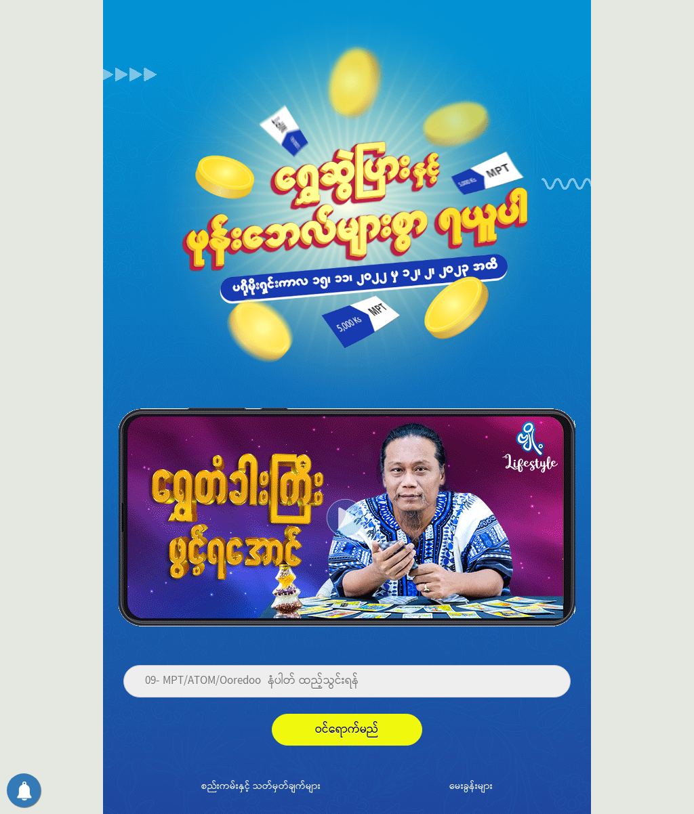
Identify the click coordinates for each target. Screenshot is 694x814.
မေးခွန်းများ (471, 785)
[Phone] (347, 681)
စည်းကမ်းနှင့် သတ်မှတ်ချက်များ (261, 785)
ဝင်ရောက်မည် (347, 730)
